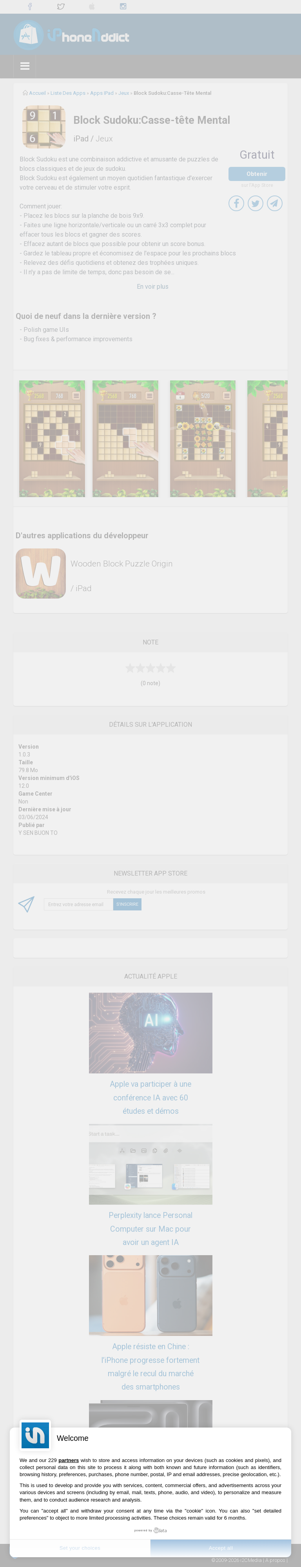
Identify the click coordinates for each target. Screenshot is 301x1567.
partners (68, 1460)
